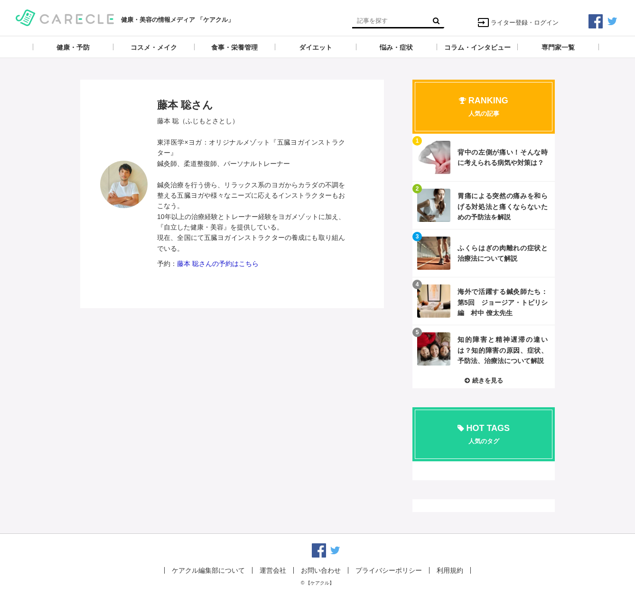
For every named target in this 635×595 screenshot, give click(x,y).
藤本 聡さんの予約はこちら (218, 263)
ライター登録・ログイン (518, 22)
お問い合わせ (321, 570)
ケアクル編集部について (208, 570)
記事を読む (483, 157)
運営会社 (273, 570)
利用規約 (450, 570)
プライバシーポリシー (388, 570)
